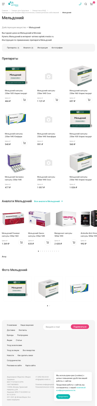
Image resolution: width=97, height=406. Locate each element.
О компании (12, 325)
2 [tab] (40, 251)
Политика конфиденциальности (46, 384)
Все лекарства (29, 350)
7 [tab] (50, 251)
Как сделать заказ (25, 355)
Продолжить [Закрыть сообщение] (63, 397)
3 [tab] (42, 251)
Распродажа (22, 335)
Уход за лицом (13, 350)
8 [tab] (52, 251)
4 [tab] (44, 251)
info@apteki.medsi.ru (42, 379)
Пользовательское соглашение (46, 387)
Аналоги (28, 48)
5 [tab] (46, 251)
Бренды (10, 335)
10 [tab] (56, 251)
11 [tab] (58, 251)
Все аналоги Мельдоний (47, 201)
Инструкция (42, 48)
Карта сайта (30, 365)
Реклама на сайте (14, 365)
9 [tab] (54, 251)
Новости (10, 355)
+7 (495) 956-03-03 (42, 377)
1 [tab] (38, 251)
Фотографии (57, 48)
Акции (9, 340)
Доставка (11, 330)
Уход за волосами (14, 345)
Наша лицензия (27, 325)
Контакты (23, 330)
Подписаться (80, 327)
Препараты (13, 48)
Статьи (19, 340)
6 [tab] (48, 251)
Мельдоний (34, 27)
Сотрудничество (14, 360)
